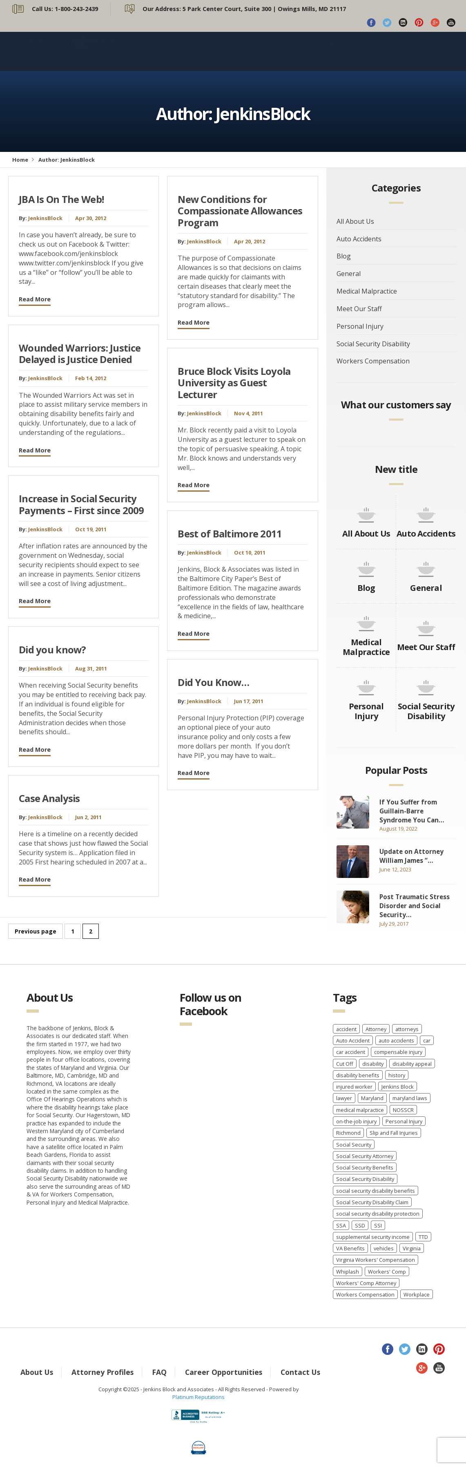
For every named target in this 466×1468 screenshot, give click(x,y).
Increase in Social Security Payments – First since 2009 (81, 504)
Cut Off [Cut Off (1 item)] (344, 1063)
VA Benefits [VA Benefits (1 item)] (350, 1248)
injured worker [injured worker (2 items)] (354, 1086)
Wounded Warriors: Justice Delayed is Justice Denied (79, 353)
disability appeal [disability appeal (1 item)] (412, 1063)
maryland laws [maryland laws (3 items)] (409, 1098)
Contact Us (443, 51)
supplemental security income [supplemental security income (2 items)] (373, 1237)
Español (369, 51)
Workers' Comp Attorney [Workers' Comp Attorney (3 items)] (366, 1283)
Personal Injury (360, 326)
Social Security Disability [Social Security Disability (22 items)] (365, 1179)
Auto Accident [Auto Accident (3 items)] (353, 1040)
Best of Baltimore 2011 (230, 533)
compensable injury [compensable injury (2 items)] (398, 1052)
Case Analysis (49, 798)
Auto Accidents (359, 238)
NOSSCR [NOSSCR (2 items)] (403, 1110)
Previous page (35, 931)
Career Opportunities (223, 1372)
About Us (268, 51)
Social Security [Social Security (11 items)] (353, 1144)
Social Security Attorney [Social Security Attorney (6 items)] (364, 1156)
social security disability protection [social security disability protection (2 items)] (377, 1213)
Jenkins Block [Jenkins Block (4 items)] (397, 1086)
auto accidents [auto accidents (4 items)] (396, 1040)
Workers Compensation (373, 360)
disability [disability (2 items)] (373, 1063)
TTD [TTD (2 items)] (423, 1237)
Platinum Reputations (198, 1397)
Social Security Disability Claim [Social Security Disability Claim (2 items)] (372, 1202)
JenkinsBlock (45, 218)
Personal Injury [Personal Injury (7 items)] (404, 1121)
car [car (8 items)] (426, 1040)
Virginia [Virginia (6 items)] (412, 1248)
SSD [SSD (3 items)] (360, 1225)
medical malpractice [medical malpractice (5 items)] (360, 1110)
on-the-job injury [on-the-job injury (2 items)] (356, 1121)
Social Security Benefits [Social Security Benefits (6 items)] (364, 1167)
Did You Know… (213, 682)
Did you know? (52, 649)
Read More (35, 299)
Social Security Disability (373, 343)
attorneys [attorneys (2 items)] (407, 1029)
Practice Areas (321, 51)
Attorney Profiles (102, 1372)
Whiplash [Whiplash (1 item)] (347, 1271)
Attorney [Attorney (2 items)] (376, 1029)
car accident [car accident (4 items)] (350, 1052)
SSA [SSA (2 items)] (341, 1225)
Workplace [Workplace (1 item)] (417, 1294)
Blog (402, 51)
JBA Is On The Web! (61, 199)
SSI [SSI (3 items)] (378, 1225)
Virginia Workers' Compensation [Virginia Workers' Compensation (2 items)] (375, 1259)
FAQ (159, 1372)
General (349, 273)
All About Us (355, 221)
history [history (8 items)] (396, 1075)
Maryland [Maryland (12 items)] (372, 1098)
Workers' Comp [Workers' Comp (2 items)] (387, 1271)
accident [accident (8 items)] (346, 1029)
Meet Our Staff (359, 308)
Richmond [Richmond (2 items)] (348, 1132)
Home (20, 159)
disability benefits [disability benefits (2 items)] (357, 1075)
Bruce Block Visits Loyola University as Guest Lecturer (234, 383)
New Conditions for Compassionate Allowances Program (240, 211)
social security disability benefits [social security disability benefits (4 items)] (375, 1190)
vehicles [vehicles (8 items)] (384, 1248)
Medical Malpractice (367, 291)
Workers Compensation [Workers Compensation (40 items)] (365, 1294)
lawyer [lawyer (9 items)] (344, 1098)
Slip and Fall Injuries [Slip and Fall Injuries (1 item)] (394, 1132)
